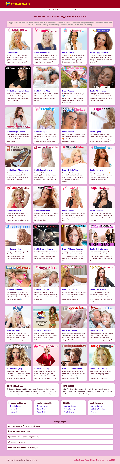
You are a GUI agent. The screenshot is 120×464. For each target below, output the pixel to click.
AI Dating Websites (98, 409)
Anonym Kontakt (70, 406)
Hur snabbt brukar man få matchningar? (23, 447)
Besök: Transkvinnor (14, 290)
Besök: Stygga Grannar (99, 52)
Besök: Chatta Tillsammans (17, 170)
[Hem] (17, 4)
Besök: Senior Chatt (42, 52)
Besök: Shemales (96, 170)
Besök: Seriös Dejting (98, 369)
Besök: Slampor (68, 211)
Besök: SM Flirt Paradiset (72, 369)
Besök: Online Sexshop (99, 249)
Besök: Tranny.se (41, 132)
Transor (94, 412)
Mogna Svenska (42, 406)
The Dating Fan (69, 412)
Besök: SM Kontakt (69, 330)
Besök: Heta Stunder (42, 211)
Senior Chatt (41, 409)
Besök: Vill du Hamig (98, 91)
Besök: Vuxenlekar (14, 249)
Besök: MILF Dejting (14, 369)
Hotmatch (13, 412)
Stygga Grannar (96, 406)
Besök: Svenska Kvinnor (43, 249)
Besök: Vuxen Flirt (97, 330)
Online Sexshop (69, 409)
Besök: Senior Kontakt (43, 170)
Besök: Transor (68, 52)
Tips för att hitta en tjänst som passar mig (23, 437)
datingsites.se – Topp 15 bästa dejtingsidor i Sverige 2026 (94, 460)
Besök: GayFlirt (68, 132)
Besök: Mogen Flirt (41, 290)
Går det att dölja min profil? (18, 442)
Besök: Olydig (95, 132)
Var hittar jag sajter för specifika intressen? (24, 426)
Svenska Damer (15, 406)
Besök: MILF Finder (69, 290)
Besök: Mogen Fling (42, 91)
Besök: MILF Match (14, 211)
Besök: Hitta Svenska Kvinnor (18, 91)
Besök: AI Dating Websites (72, 249)
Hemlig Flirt (14, 409)
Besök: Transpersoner (70, 91)
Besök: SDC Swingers (42, 330)
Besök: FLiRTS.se (96, 211)
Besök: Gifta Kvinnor (98, 290)
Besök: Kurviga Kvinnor (16, 132)
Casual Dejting (42, 412)
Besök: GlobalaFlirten (70, 170)
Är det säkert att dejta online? (19, 431)
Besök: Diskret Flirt (14, 330)
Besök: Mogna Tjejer (42, 369)
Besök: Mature (12, 52)
